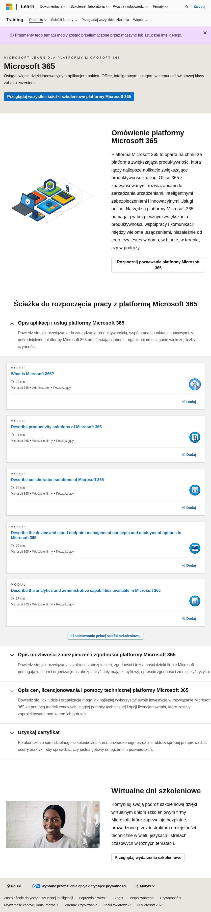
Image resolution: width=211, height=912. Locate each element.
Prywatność (169, 898)
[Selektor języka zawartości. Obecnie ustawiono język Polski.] (14, 886)
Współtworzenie (142, 898)
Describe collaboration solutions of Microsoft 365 (57, 480)
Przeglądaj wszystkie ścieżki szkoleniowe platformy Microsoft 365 (69, 97)
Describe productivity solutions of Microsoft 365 (56, 427)
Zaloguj (199, 6)
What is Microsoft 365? (32, 374)
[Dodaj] (189, 402)
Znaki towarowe (115, 905)
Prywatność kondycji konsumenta (29, 905)
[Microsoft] (9, 6)
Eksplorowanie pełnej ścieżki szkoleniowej (105, 636)
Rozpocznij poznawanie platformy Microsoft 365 (158, 265)
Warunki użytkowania (81, 905)
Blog (116, 898)
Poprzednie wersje (93, 898)
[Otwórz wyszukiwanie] (187, 6)
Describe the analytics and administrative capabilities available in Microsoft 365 (86, 590)
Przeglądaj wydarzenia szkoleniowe (148, 857)
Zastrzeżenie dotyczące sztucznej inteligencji (38, 898)
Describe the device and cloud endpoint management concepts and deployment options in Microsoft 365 (96, 535)
